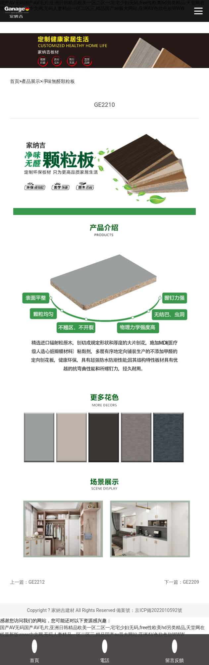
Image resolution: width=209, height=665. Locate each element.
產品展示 (31, 81)
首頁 (14, 81)
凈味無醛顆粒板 (59, 81)
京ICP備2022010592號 (158, 610)
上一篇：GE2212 (27, 582)
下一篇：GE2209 (181, 582)
